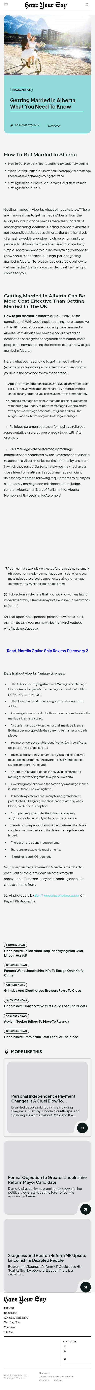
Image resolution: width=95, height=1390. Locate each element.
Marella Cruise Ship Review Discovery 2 (53, 650)
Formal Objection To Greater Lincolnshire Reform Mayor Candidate (47, 1180)
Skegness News (16, 964)
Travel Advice (21, 90)
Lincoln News (15, 945)
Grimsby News (15, 984)
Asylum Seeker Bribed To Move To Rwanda (36, 1021)
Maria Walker (29, 125)
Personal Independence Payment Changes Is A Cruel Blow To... (43, 1098)
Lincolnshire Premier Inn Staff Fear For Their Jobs (41, 1037)
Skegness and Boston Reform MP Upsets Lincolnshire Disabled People (47, 1258)
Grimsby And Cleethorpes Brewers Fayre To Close (42, 990)
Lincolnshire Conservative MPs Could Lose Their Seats (45, 1006)
